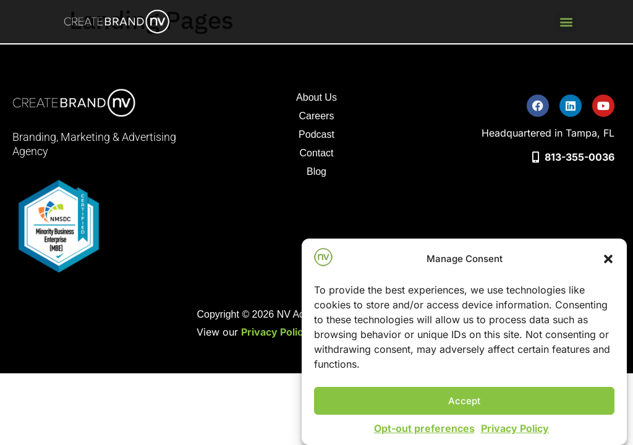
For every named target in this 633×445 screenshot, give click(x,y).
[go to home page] (117, 21)
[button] (608, 259)
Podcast (318, 136)
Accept (464, 401)
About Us (316, 97)
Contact (316, 153)
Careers (316, 116)
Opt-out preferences (424, 428)
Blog (316, 171)
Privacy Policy (515, 428)
